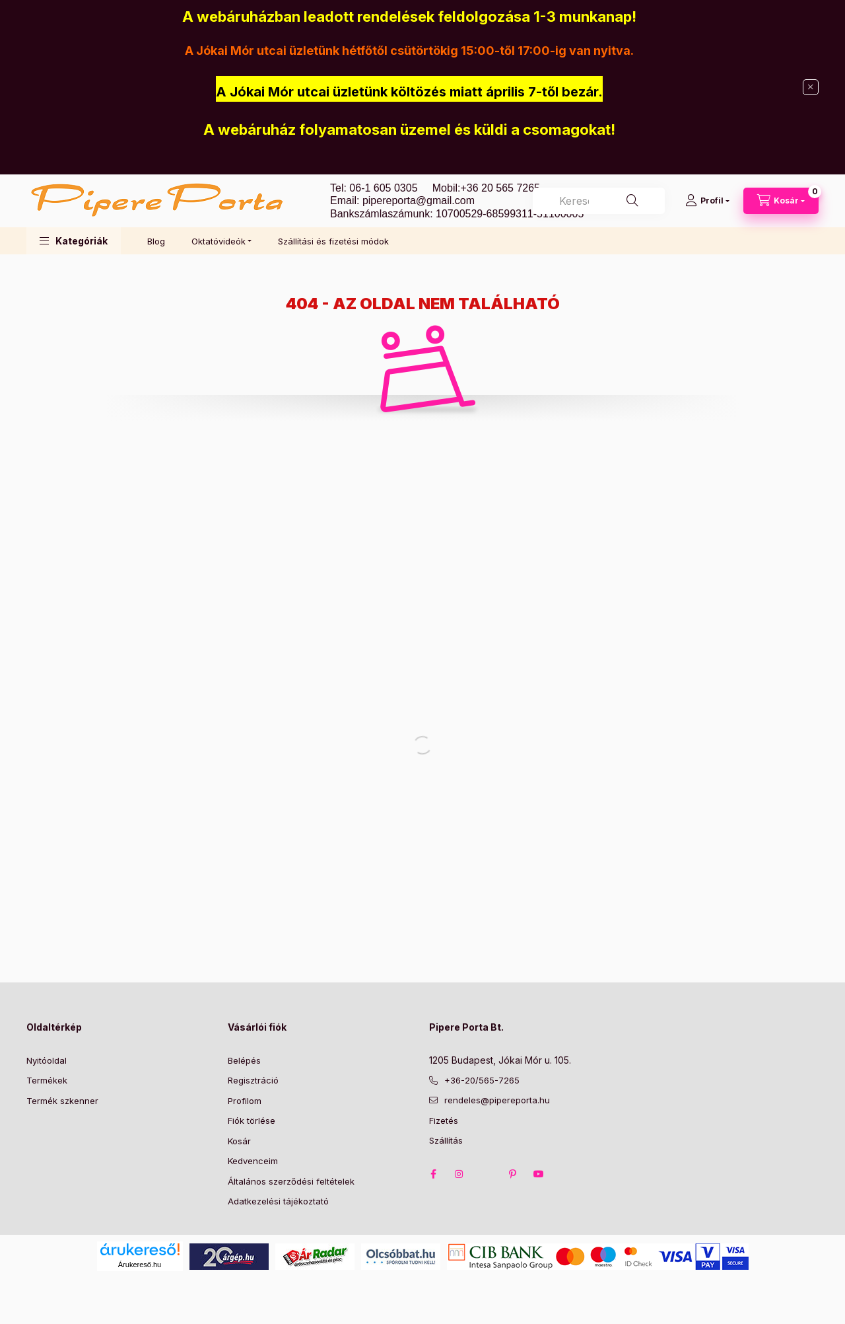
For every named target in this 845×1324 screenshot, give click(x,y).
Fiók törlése (251, 1120)
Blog (156, 241)
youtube (538, 1174)
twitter (486, 1174)
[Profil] (707, 201)
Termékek (46, 1080)
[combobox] (599, 201)
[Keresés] (632, 200)
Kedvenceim (253, 1161)
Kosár (239, 1141)
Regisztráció (253, 1080)
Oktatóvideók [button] (218, 241)
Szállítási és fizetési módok (333, 241)
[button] (73, 240)
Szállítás (446, 1140)
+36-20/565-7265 (482, 1080)
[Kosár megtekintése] (781, 201)
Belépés (244, 1060)
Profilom (244, 1100)
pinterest (512, 1174)
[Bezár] (811, 87)
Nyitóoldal (46, 1060)
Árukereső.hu (139, 1265)
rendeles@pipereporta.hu (497, 1100)
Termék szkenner (62, 1100)
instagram (459, 1174)
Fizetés (443, 1120)
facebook (433, 1174)
